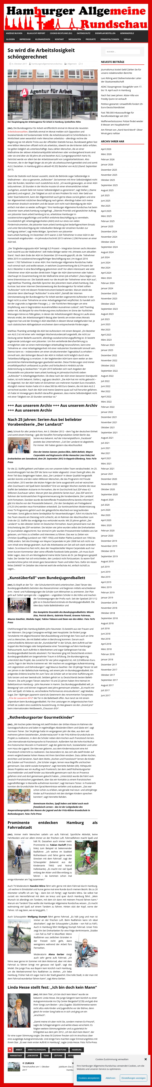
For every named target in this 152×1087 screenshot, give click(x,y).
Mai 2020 (105, 515)
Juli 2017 (105, 690)
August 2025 (107, 190)
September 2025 (109, 185)
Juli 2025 (105, 195)
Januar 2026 (107, 164)
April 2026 (106, 149)
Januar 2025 (107, 226)
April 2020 (106, 520)
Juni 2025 (105, 200)
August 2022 (107, 375)
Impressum (24, 39)
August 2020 (107, 499)
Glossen (10, 39)
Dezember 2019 (109, 540)
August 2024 (107, 252)
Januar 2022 (107, 412)
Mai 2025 (105, 205)
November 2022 (109, 360)
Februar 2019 (107, 592)
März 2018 (106, 649)
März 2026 (106, 154)
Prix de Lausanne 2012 (20, 698)
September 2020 (109, 494)
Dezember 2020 (109, 479)
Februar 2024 (107, 283)
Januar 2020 (107, 535)
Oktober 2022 (108, 365)
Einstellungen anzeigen (134, 1078)
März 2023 (106, 339)
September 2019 (109, 556)
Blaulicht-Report (36, 33)
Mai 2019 (105, 576)
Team (46, 1055)
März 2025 (106, 216)
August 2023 (107, 313)
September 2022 (109, 370)
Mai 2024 (105, 267)
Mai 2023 (105, 329)
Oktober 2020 (108, 489)
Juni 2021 (105, 448)
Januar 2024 (107, 288)
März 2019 (106, 587)
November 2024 (109, 236)
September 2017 (109, 680)
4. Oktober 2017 (19, 63)
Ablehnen (110, 1078)
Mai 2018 (105, 638)
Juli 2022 (105, 381)
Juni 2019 (105, 571)
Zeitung (58, 1055)
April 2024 (106, 272)
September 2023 (109, 308)
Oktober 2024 (108, 241)
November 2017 (109, 669)
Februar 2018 (107, 654)
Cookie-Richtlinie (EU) (61, 33)
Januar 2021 (107, 473)
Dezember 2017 (109, 664)
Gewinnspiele (127, 33)
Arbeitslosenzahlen (18, 131)
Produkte (91, 39)
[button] (145, 1059)
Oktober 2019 (108, 551)
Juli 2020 (105, 504)
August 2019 (107, 561)
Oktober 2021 (108, 427)
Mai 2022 (105, 391)
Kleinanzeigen (42, 39)
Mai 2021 (105, 453)
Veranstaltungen (109, 39)
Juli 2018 (105, 628)
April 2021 (106, 458)
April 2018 (106, 643)
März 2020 (106, 525)
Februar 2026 (107, 159)
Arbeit (19, 1049)
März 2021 (106, 463)
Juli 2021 (105, 442)
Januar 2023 (107, 350)
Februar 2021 (107, 468)
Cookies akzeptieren (88, 1078)
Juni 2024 (105, 262)
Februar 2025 (107, 221)
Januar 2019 (107, 597)
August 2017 (107, 685)
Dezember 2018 (109, 602)
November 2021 (109, 422)
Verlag (127, 39)
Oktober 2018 (108, 613)
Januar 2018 (107, 659)
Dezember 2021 (109, 417)
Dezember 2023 (109, 293)
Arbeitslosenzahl (37, 1049)
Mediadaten (75, 39)
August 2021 (107, 437)
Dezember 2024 (109, 231)
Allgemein (72, 63)
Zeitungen (73, 1055)
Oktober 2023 (108, 303)
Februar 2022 (107, 406)
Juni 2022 (105, 386)
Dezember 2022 (109, 355)
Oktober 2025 (108, 179)
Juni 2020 (105, 509)
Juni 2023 (105, 324)
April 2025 (106, 210)
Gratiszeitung (59, 1049)
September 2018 (109, 618)
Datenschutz (83, 33)
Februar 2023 (107, 344)
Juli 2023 (105, 319)
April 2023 (106, 334)
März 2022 (106, 401)
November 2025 (109, 174)
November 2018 (109, 607)
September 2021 (109, 432)
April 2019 (106, 582)
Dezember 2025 (109, 169)
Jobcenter (33, 1055)
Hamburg (77, 1049)
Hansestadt (16, 1055)
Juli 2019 (105, 566)
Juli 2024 (105, 257)
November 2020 (109, 484)
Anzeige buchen (14, 33)
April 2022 (106, 396)
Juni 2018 (105, 633)
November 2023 (109, 298)
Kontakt (59, 39)
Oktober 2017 (108, 674)
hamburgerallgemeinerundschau (47, 63)
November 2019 (109, 546)
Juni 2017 (105, 695)
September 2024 (109, 246)
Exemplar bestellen (105, 33)
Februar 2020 (107, 530)
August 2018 (107, 623)
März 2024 (106, 277)
